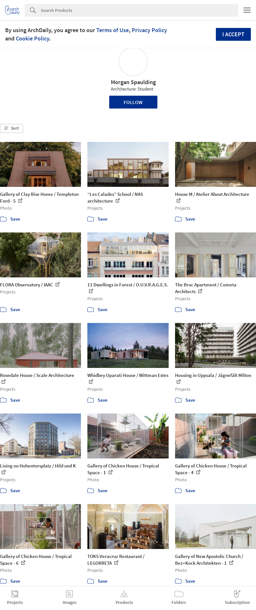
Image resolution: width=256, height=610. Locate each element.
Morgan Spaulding (133, 82)
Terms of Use (112, 30)
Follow (133, 102)
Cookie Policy (32, 38)
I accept (233, 34)
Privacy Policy (149, 30)
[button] (11, 128)
